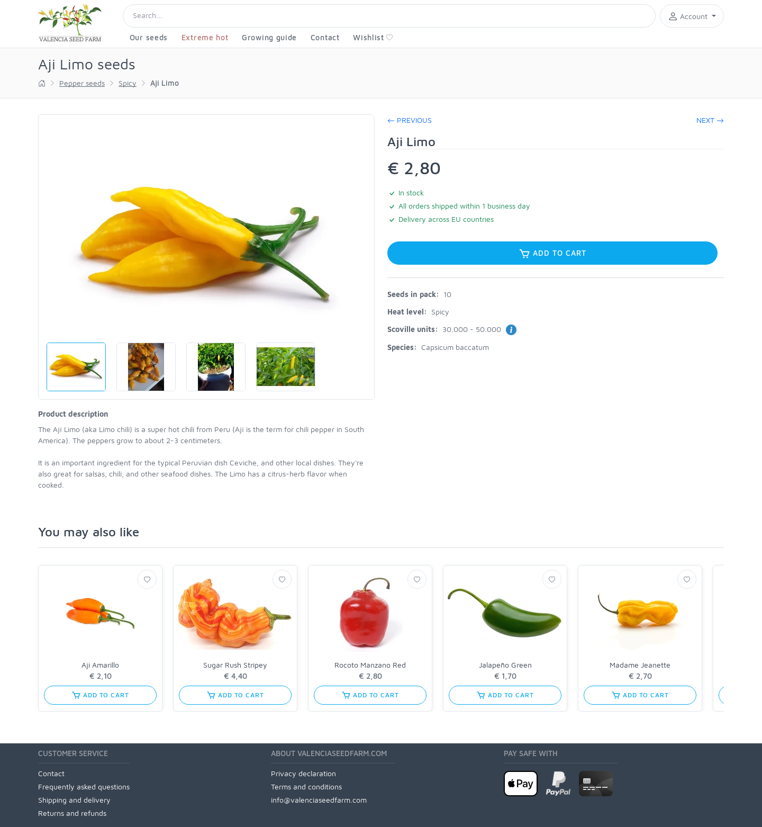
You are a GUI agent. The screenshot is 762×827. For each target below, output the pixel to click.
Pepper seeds (82, 82)
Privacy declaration (303, 773)
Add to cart (552, 253)
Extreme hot (205, 37)
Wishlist (373, 37)
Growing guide (269, 37)
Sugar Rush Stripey (235, 664)
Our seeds (149, 37)
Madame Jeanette (640, 664)
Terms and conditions (306, 786)
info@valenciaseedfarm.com (319, 799)
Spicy (128, 82)
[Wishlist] (147, 579)
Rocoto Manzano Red (370, 664)
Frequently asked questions (84, 786)
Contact (325, 37)
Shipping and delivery (74, 799)
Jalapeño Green (505, 664)
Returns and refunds (72, 812)
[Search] (389, 16)
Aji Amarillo (100, 664)
